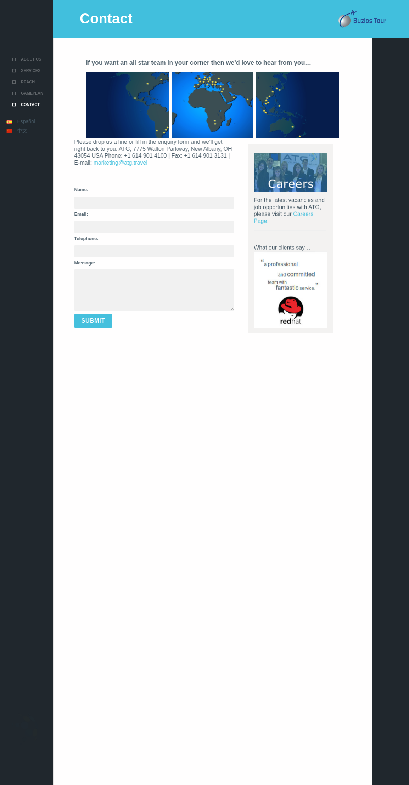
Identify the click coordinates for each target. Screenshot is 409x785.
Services (30, 47)
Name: (58, 189)
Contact (30, 81)
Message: (61, 263)
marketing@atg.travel (97, 163)
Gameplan (32, 70)
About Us (31, 36)
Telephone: (63, 238)
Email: (58, 214)
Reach (28, 58)
